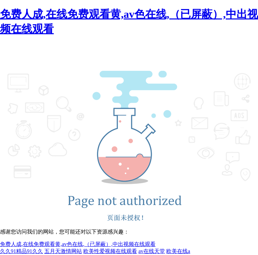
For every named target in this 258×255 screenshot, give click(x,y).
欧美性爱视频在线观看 (110, 251)
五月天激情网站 (63, 251)
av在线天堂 (151, 251)
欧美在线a (178, 251)
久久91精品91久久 (21, 251)
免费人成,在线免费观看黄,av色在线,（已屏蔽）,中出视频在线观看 (78, 244)
